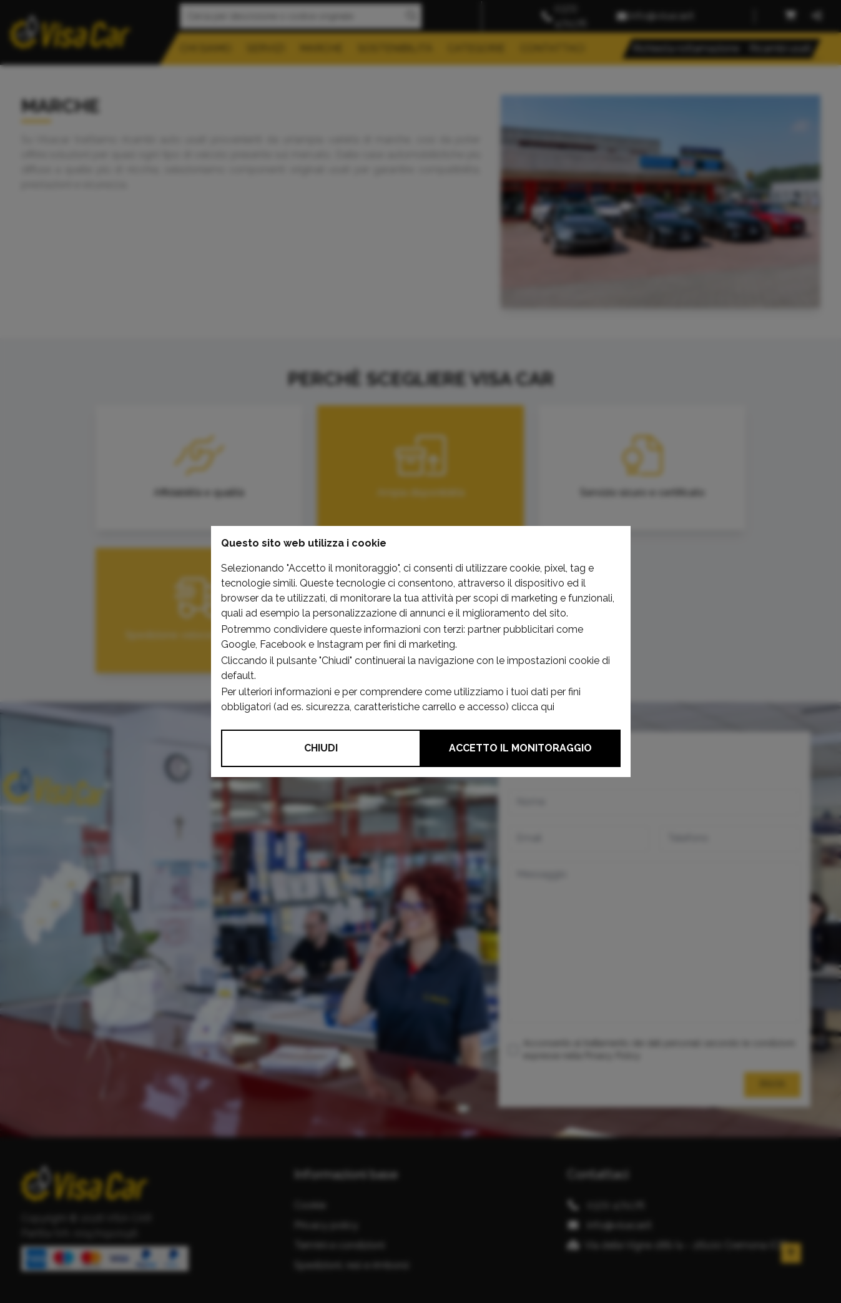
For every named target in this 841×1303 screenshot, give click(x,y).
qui (547, 707)
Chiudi (321, 748)
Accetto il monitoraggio (520, 748)
